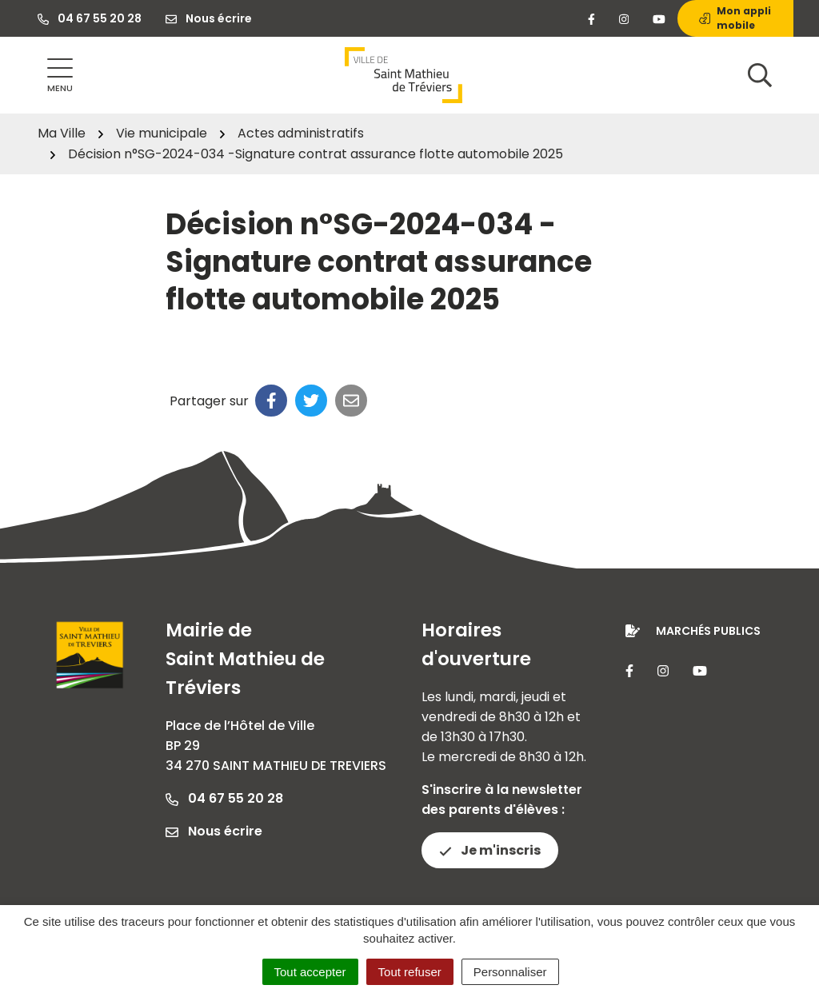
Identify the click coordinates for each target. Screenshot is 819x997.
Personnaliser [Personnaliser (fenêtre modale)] (510, 972)
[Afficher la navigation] (60, 75)
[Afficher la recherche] (759, 75)
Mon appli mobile (735, 18)
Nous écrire (214, 831)
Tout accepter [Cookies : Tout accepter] (310, 972)
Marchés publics (708, 631)
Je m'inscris (490, 850)
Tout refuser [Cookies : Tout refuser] (409, 972)
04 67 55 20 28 (224, 798)
